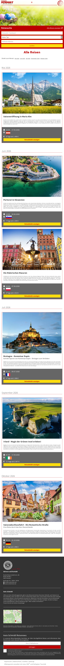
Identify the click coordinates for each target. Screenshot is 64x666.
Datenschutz (17, 661)
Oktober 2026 (44, 58)
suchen (32, 46)
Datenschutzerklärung (19, 652)
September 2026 (35, 58)
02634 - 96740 (15, 580)
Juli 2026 (28, 58)
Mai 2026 (17, 58)
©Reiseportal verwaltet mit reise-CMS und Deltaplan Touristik (25, 664)
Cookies (25, 661)
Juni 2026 (22, 58)
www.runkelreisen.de (10, 584)
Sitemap (31, 661)
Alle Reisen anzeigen (54, 28)
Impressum (8, 661)
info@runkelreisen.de (10, 582)
